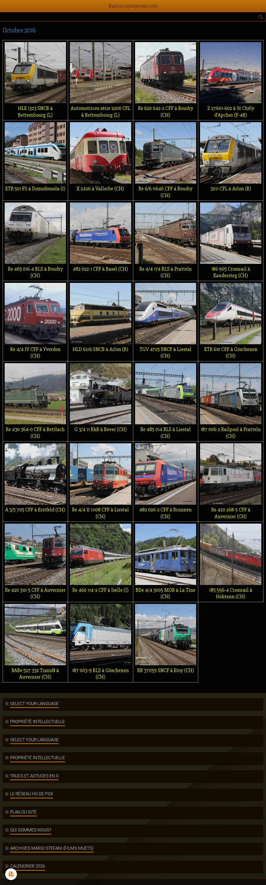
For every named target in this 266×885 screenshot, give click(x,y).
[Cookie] (11, 874)
